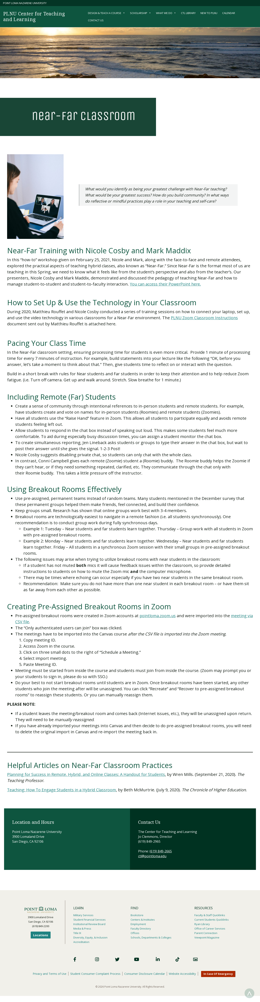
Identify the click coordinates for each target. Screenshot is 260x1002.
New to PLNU (208, 13)
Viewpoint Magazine (206, 937)
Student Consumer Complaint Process (95, 974)
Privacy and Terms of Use (49, 974)
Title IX (77, 933)
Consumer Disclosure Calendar (145, 974)
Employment (138, 924)
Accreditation (81, 942)
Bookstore (137, 915)
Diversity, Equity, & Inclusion (90, 937)
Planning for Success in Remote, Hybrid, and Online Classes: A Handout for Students (88, 774)
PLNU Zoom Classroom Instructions (205, 317)
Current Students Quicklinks (211, 919)
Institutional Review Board (89, 924)
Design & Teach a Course (106, 13)
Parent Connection (205, 933)
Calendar (228, 13)
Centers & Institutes (143, 919)
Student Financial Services (89, 919)
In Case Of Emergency (219, 974)
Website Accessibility (183, 974)
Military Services (83, 915)
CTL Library (188, 13)
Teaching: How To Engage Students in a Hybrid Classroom (63, 790)
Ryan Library (202, 924)
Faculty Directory (141, 928)
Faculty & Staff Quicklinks (209, 915)
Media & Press (82, 928)
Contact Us (96, 20)
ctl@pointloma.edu (152, 856)
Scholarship (140, 13)
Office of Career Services (209, 928)
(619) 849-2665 (161, 851)
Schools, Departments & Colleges (151, 937)
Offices (135, 933)
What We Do (166, 13)
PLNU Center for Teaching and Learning (35, 16)
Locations (40, 935)
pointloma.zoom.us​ (158, 615)
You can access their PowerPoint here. (166, 284)
